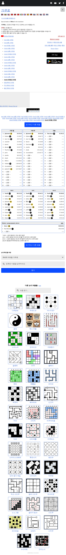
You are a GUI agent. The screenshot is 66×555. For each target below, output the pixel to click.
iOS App (55, 55)
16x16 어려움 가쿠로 (10, 62)
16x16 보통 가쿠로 (9, 59)
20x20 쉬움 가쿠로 (9, 65)
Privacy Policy (54, 48)
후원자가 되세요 (54, 39)
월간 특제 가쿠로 (9, 88)
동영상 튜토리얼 (9, 36)
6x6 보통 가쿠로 (8, 42)
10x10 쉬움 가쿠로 (9, 48)
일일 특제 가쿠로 (9, 82)
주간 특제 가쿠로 (9, 85)
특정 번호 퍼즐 (58, 42)
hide (40, 285)
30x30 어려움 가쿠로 (10, 79)
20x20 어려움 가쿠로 (10, 71)
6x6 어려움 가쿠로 (9, 45)
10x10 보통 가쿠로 (9, 51)
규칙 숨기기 (61, 36)
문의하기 (50, 42)
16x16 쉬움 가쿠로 (9, 57)
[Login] (3, 3)
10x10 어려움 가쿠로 (10, 54)
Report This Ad (13, 106)
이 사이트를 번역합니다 (8, 18)
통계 (63, 45)
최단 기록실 (57, 45)
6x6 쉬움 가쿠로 (8, 40)
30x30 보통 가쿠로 (9, 77)
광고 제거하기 (4, 106)
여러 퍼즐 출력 (49, 45)
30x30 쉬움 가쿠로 (9, 74)
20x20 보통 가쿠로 (9, 68)
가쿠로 (5, 10)
